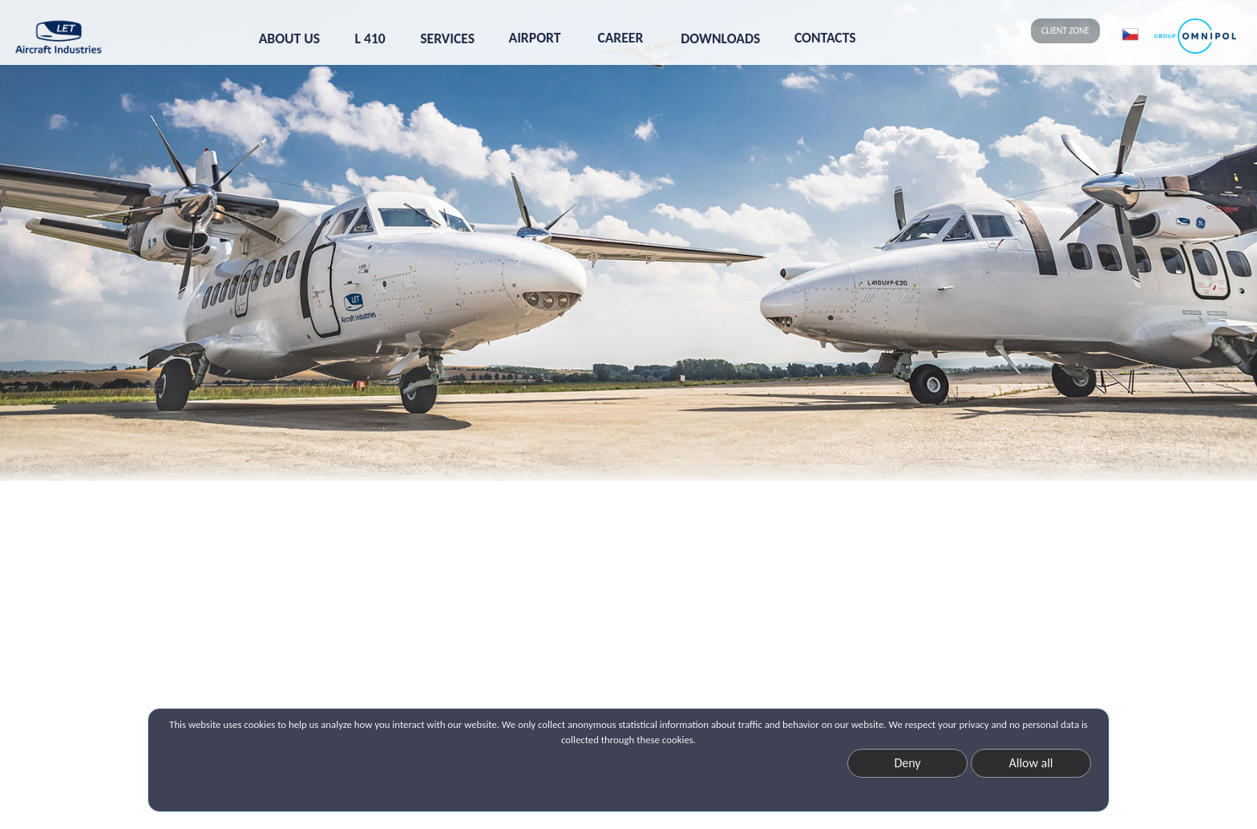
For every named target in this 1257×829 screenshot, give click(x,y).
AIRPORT (535, 38)
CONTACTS (825, 38)
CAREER (620, 38)
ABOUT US (289, 38)
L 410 (370, 38)
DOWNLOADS (720, 38)
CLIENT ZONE (1065, 30)
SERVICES (447, 38)
